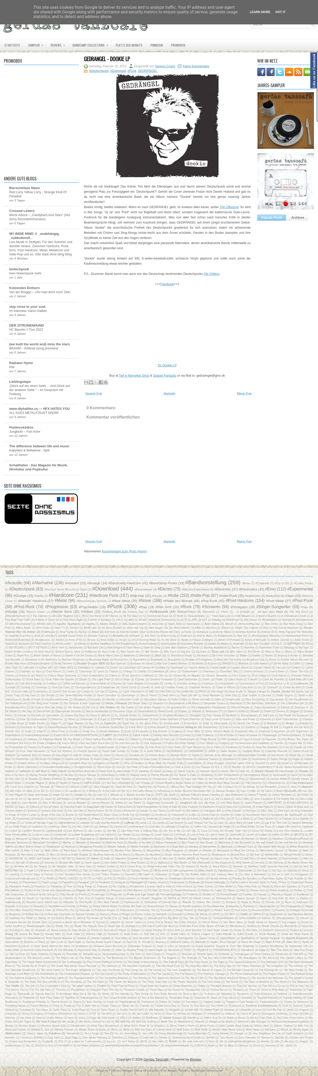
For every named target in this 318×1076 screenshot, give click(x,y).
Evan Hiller (193, 731)
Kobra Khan (208, 814)
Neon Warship (269, 858)
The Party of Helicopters (132, 973)
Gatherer (10, 755)
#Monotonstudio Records (92, 601)
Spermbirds (12, 942)
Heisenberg (108, 775)
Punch (30, 898)
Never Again (92, 862)
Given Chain (101, 759)
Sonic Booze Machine (59, 938)
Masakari (95, 842)
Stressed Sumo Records (108, 946)
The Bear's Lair (65, 958)
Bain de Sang (152, 647)
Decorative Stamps (155, 699)
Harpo (169, 771)
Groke (8, 767)
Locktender (60, 834)
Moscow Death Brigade (74, 854)
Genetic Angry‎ (157, 755)
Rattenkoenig (13, 902)
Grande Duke (175, 763)
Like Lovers (95, 830)
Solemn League (200, 934)
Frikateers (231, 747)
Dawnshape (128, 695)
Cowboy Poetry (174, 687)
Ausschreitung (147, 643)
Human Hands (300, 778)
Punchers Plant (48, 898)
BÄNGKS (228, 663)
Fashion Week (52, 739)
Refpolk (186, 902)
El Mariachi (270, 723)
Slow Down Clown (217, 930)
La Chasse (285, 818)
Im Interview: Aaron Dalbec (28, 311)
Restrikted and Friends (61, 906)
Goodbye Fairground (52, 763)
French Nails (173, 747)
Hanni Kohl (105, 771)
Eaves (227, 719)
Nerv (8, 862)
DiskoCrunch (165, 711)
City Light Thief (101, 679)
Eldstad (304, 723)
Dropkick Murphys (174, 715)
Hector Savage (87, 775)
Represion (302, 902)
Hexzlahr (307, 775)
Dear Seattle (249, 695)
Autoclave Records (192, 643)
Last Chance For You (200, 822)
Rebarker (68, 902)
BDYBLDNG (16, 647)
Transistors (191, 1001)
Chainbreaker (189, 671)
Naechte (81, 858)
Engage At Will (269, 727)
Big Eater (201, 651)
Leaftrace (37, 826)
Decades (96, 699)
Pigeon (81, 890)
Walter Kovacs (172, 1017)
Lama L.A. (146, 822)
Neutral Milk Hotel (69, 862)
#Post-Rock (24, 607)
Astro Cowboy (42, 643)
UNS (141, 1009)
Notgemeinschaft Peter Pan (163, 866)
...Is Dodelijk (242, 611)
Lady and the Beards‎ (107, 822)
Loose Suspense (83, 834)
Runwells (177, 914)
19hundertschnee (15, 616)
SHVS (216, 914)
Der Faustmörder (299, 699)
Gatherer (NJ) (29, 755)
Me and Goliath (265, 842)
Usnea (80, 1013)
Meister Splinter (116, 846)
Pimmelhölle (98, 890)
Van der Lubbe (140, 1013)
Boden (269, 655)
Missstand (223, 850)
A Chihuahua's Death (293, 616)
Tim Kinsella (122, 993)
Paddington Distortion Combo (186, 878)
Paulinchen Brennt (302, 882)
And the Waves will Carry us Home (170, 631)
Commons (208, 683)
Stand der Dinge (251, 942)
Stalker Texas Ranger (223, 942)
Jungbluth (185, 802)
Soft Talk (149, 934)
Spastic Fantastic (164, 375)
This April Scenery (221, 986)
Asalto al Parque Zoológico (197, 639)
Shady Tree (62, 926)
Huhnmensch (257, 778)
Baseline (249, 647)
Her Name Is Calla (185, 775)
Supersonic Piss (87, 950)
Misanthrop (153, 850)
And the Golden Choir (133, 631)
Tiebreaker (295, 989)
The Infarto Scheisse (248, 965)
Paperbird (68, 882)
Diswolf (254, 711)
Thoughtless (78, 989)
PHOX (99, 878)
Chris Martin (278, 675)
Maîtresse (224, 842)
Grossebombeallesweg (56, 767)
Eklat (206, 723)
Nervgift (20, 862)
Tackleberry (247, 950)
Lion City (191, 830)
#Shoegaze (239, 607)
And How (109, 631)
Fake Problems (204, 735)
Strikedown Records (140, 946)
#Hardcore (61, 595)
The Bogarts (169, 958)
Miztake (293, 850)
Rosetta (280, 910)
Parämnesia (177, 882)
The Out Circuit (104, 973)
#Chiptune (262, 583)
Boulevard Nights (99, 659)
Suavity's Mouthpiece (271, 946)
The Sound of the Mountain (267, 978)
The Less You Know (108, 970)
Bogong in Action (288, 655)
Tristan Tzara (109, 1005)
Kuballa (124, 818)
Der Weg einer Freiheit (44, 703)
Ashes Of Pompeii (229, 639)
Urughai (38, 1013)
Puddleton (303, 894)
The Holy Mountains (197, 965)
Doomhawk (52, 715)
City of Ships (122, 679)
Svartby (106, 950)
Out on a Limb (280, 874)
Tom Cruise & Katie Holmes (119, 997)
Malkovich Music (151, 838)
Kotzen (52, 818)
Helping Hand (138, 775)
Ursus (25, 1013)
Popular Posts (271, 217)
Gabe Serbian (228, 751)
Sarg (125, 918)
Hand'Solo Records (83, 771)
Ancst (95, 631)
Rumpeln (161, 914)
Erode (73, 731)
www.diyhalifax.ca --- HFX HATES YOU (39, 409)
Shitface (252, 926)
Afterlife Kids (44, 624)
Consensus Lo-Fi (279, 683)
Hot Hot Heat (216, 778)
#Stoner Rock (61, 612)
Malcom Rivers (128, 838)
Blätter (243, 655)
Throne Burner (219, 989)
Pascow (194, 882)
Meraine (193, 846)
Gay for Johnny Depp (86, 755)
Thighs (201, 986)
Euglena (177, 731)
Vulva (81, 1017)
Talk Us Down (17, 954)
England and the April (296, 727)
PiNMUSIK (157, 45)
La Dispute (302, 818)
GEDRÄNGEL (147, 71)
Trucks (185, 1005)
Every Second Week (217, 731)
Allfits (198, 627)
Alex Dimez (271, 624)
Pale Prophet (295, 878)
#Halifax (39, 596)
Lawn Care (253, 822)
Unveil (290, 1009)
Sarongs (138, 918)
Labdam (85, 822)
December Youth (129, 699)
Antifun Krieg (168, 635)
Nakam (95, 858)
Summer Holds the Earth (38, 950)
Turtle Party (60, 1009)
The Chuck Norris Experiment (39, 962)
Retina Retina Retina (105, 906)
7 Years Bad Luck (220, 616)
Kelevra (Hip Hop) (52, 810)
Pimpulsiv (116, 890)
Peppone (102, 886)
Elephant (10, 727)
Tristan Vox (128, 1005)
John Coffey (242, 798)
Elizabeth (88, 727)
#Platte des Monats (178, 601)
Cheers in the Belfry (31, 675)
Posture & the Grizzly (42, 894)
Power (82, 894)
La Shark (10, 822)
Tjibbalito (226, 993)
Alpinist (226, 627)
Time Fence (141, 993)
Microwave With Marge (271, 846)
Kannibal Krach (73, 806)
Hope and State (194, 778)
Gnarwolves (259, 759)
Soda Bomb (131, 934)
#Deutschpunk (99, 71)
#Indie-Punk (228, 596)
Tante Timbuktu (39, 954)
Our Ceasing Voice (222, 874)
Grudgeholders (83, 767)
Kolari (238, 814)
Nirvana (259, 862)
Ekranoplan (221, 723)
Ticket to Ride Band (272, 989)
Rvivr (190, 914)
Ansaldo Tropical (98, 635)
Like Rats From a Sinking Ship (139, 830)
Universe (229, 1009)
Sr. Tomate (144, 942)
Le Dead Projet (18, 826)
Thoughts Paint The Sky (104, 989)
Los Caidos (106, 834)
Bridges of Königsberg (199, 659)
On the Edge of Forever (38, 874)
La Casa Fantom (263, 818)
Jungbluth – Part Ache (24, 431)
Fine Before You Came (295, 739)
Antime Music (205, 635)
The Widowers (300, 981)
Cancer (114, 667)
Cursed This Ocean (64, 691)
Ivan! (100, 794)
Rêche (203, 914)
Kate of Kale (170, 806)
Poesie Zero (257, 890)
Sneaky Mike (53, 934)
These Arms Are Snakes (153, 986)
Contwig (25, 687)
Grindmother (301, 763)
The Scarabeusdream (81, 978)
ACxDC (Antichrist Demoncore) (157, 619)
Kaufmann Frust (212, 806)
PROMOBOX (178, 45)
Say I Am (188, 918)
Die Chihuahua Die (292, 703)
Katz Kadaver (190, 806)
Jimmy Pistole (191, 798)
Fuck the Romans (61, 751)
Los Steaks (124, 834)
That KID (298, 954)
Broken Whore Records (295, 659)
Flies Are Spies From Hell (95, 743)
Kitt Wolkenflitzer (89, 814)
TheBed (101, 986)
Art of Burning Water (144, 639)
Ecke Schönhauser (287, 719)
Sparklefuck (248, 938)
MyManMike (272, 854)
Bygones (212, 663)
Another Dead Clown (70, 635)
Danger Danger (256, 691)
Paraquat (120, 882)
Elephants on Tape (32, 727)
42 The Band (130, 616)
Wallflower (152, 1017)
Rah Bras (278, 898)
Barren (236, 647)
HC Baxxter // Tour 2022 (26, 329)
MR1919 (299, 834)
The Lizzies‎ (154, 970)
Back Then (58, 647)
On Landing (12, 874)
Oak (85, 870)
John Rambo (29, 802)
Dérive (71, 719)
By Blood (197, 663)
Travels (287, 1001)
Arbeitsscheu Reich (297, 635)
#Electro (165, 589)
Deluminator (233, 699)
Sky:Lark (109, 930)
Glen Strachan (184, 759)
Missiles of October (200, 850)
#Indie (173, 595)
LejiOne (185, 826)
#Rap (143, 607)
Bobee (256, 655)
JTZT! (159, 794)
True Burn (200, 1005)
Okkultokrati (245, 870)
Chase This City (299, 671)
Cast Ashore (53, 671)
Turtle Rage (78, 1009)
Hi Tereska (31, 778)
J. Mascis (113, 794)
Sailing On (44, 918)
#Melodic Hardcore (32, 601)
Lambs (161, 822)
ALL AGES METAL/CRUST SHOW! (34, 413)
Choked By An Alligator (187, 675)
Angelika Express (19, 635)
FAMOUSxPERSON (86, 735)
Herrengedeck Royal (256, 775)
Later (221, 822)
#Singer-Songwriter (273, 607)
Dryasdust (196, 715)
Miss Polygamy (174, 850)
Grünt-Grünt (104, 767)
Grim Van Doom (279, 763)
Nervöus (34, 862)
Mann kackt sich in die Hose (221, 838)
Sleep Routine (153, 930)
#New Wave (121, 601)
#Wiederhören (186, 611)
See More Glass (233, 922)
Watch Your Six (213, 1017)
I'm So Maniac (247, 786)
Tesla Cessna (262, 954)
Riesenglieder (267, 906)
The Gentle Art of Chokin (31, 965)
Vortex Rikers (55, 1017)
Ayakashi (238, 643)
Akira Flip (157, 624)
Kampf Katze (51, 806)
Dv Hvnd (285, 715)
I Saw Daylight (101, 786)
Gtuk (119, 767)
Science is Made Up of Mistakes (71, 922)
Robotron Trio (147, 910)
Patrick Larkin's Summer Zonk (248, 882)
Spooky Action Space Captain (104, 942)
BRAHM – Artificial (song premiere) (33, 348)
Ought (176, 874)
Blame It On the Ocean (79, 655)
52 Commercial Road (155, 616)
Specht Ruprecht (297, 938)
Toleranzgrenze (89, 997)
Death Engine (284, 695)
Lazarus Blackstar (302, 822)
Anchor (82, 631)
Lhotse (13, 830)
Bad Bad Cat (95, 647)
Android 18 (267, 631)
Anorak (49, 635)
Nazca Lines (221, 858)
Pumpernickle (13, 898)
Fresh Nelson (194, 747)
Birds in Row (273, 651)
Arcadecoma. (43, 639)
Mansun (250, 838)
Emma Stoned (156, 727)
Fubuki (298, 747)
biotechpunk (19, 269)
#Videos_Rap (136, 611)
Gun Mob (131, 767)
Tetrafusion (281, 954)
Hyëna (76, 783)
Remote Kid (273, 902)
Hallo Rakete (59, 771)
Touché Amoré (59, 1001)
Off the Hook (160, 870)
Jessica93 (101, 798)
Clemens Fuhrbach (161, 679)
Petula (265, 886)
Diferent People (240, 707)
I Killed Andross (275, 783)
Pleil (242, 890)
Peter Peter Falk (247, 886)
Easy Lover (211, 719)
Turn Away (42, 1009)
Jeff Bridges (63, 798)
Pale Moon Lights (272, 878)
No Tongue (40, 866)
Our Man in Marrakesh (252, 874)
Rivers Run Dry (65, 910)
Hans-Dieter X (125, 771)
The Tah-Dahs (95, 981)
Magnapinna (87, 838)
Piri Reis (153, 890)
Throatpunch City (195, 989)
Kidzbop (251, 810)
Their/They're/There (122, 986)
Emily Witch (136, 727)
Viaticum (230, 1013)
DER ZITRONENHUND (26, 325)
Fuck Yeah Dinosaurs (32, 751)
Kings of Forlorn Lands (22, 814)
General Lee (136, 755)
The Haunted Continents (136, 965)
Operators (161, 874)
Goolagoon (98, 763)
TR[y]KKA (202, 950)
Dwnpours (303, 715)
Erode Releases (110, 731)
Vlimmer (10, 1017)
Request (39, 906)
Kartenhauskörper (147, 806)
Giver (116, 759)
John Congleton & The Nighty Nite (274, 798)
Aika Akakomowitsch (134, 624)
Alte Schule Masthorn (286, 627)
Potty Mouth (67, 894)
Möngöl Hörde (292, 854)
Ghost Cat (295, 755)
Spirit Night (74, 942)
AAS (131, 619)
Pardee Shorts (156, 882)
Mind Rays (70, 850)
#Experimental (300, 589)
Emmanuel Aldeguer (183, 727)
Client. (206, 679)
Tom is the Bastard (153, 997)
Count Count (128, 687)
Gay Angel (62, 755)
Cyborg (113, 691)
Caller (296, 663)
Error (128, 731)
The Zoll (30, 986)
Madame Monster (64, 838)
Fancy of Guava (247, 735)
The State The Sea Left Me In (42, 981)
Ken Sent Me (75, 810)
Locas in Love (40, 834)
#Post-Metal (275, 601)
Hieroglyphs (74, 778)
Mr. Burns (124, 854)
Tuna (296, 1005)
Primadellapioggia (171, 894)
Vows (70, 1017)
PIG (110, 878)
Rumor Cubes (143, 914)
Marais (263, 838)
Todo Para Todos (49, 997)
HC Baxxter (234, 767)
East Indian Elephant (165, 719)
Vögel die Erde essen (102, 1017)
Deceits (110, 699)
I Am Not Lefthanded (117, 783)
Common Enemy (187, 683)
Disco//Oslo (43, 711)
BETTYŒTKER (37, 647)
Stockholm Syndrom (17, 946)
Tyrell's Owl (126, 1009)
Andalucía (202, 631)
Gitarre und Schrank (77, 759)
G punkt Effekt (152, 751)
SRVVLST (259, 914)
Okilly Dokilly (205, 870)
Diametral (236, 703)
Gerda (196, 755)
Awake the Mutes (218, 643)
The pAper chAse (81, 986)
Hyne (52, 783)
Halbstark (25, 771)
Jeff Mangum (83, 798)
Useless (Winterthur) (60, 1013)
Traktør (176, 1001)
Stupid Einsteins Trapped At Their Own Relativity (224, 946)
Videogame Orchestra (275, 1013)
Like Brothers (75, 830)
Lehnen (118, 826)
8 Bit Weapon (243, 616)
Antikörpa (186, 635)
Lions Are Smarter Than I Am (230, 830)
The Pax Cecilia (160, 973)
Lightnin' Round (31, 830)
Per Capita (119, 886)
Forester (279, 743)
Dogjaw (294, 711)
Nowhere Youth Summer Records (268, 866)
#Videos (87, 612)
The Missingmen (269, 970)
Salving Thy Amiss (88, 918)
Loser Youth (162, 834)
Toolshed (246, 997)
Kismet (70, 814)
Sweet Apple (155, 950)
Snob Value (73, 934)
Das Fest (30, 695)
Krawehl (110, 818)
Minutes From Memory (128, 850)
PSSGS (122, 878)
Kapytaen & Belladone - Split (29, 450)
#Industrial (273, 595)
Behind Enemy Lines (67, 651)
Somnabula (34, 938)
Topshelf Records (267, 997)
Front (286, 747)
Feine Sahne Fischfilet (99, 739)
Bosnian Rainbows (73, 659)
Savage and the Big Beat (163, 918)
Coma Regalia (134, 683)
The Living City (134, 970)
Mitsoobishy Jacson (271, 850)
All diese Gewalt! (112, 627)
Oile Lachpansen (183, 870)
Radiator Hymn (21, 363)
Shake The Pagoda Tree (88, 926)
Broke (272, 659)
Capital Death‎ (218, 667)
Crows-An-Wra (292, 687)
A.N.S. (120, 619)
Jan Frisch (302, 794)
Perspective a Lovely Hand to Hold (150, 886)
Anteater (118, 635)
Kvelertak (152, 818)
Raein (263, 898)
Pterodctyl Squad (281, 894)
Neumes (49, 862)
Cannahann (130, 667)
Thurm (252, 989)
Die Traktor (127, 707)
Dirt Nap (27, 711)
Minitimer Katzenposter (96, 850)
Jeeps (48, 798)
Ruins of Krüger (120, 914)
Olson (305, 870)
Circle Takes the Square (59, 679)
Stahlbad (200, 942)
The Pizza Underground (244, 973)
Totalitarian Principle (34, 1001)
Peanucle (40, 886)
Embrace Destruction (111, 727)
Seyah (305, 922)
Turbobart (25, 1009)
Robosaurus (127, 910)
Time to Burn (190, 993)
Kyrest (194, 818)
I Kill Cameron (253, 783)
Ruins (103, 914)
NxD (306, 866)
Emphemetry (210, 727)
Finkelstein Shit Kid (16, 743)
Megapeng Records (91, 846)
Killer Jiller (267, 810)
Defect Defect (179, 699)
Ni (151, 862)
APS (194, 619)
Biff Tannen (152, 651)
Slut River (252, 930)
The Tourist (232, 981)
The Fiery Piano (198, 962)
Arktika (60, 639)
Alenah (229, 624)
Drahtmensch (150, 715)
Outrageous (302, 874)
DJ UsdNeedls (185, 691)
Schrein (304, 918)
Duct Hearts (214, 715)
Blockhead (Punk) (181, 655)
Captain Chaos (240, 667)
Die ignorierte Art (176, 707)
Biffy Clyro (170, 651)
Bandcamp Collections (92, 43)
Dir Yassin (11, 711)
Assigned (24, 643)
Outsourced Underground (20, 878)
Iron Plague (16, 794)
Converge (41, 687)
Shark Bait (114, 926)
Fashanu (32, 739)
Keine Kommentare (196, 66)
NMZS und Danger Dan (42, 858)
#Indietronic (252, 595)
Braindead (157, 659)
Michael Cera (245, 846)
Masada (80, 842)
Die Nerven (74, 707)
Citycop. (140, 679)
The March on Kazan (209, 970)
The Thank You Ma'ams (123, 981)
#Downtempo (143, 589)
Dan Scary (217, 691)
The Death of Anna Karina (142, 962)
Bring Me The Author (229, 659)
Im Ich (41, 791)
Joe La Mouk (223, 798)
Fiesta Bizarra (208, 739)
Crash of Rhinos (225, 687)
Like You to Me (172, 830)
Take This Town (279, 950)
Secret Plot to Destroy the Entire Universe (172, 922)
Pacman (159, 878)
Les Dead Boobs (245, 826)
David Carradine (106, 695)
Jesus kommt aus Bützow (127, 798)
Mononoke (27, 854)
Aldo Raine (212, 623)
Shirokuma (236, 926)
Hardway (144, 771)
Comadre (153, 683)
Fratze (123, 747)
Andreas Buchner (246, 631)
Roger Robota (184, 910)
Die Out (90, 707)
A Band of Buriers (266, 616)
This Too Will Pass (40, 989)
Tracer (110, 1001)
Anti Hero (150, 635)
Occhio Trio (119, 870)
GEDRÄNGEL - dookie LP (107, 58)
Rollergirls (204, 910)
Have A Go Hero (14, 775)
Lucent (250, 834)
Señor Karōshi (13, 926)
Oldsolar (292, 870)
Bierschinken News (24, 188)
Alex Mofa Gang (293, 624)
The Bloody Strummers (142, 958)
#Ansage (93, 583)
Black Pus (23, 655)
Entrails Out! (12, 731)
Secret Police (210, 922)
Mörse (309, 854)
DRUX (202, 691)
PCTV (87, 878)
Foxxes (32, 747)
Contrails (10, 687)
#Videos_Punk (111, 611)
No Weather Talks (63, 866)
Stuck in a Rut (165, 946)
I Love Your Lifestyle (22, 786)
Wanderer (193, 1017)
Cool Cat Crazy (61, 687)
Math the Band (114, 842)
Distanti (196, 711)
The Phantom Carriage (211, 973)
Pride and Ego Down (141, 894)
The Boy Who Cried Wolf (217, 958)
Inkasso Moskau (225, 791)
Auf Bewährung (125, 643)
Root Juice (240, 910)
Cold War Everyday (30, 683)
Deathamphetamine (57, 699)
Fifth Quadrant (230, 739)
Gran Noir (155, 763)
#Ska (304, 607)
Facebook (167, 284)
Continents (301, 683)
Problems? (209, 894)
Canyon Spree (196, 667)
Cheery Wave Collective (62, 675)
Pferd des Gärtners (285, 886)
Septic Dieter (255, 922)
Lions (204, 830)
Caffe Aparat (260, 663)
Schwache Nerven (16, 922)
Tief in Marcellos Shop (134, 375)
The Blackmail (114, 958)
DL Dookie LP (167, 365)
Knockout (160, 814)
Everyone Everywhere (272, 731)
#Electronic (222, 589)
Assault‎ (9, 643)
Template (187, 954)
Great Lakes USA (240, 763)
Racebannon (223, 898)
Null (296, 866)
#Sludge (11, 612)
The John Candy (51, 970)
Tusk (93, 1009)
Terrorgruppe (242, 954)
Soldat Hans (178, 934)
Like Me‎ (111, 830)
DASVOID (166, 691)
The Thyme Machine (184, 981)
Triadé (68, 1005)
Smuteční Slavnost (274, 930)
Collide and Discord (73, 683)
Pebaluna (56, 886)
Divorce (280, 711)
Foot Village (207, 743)
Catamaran (85, 671)
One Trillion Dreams (107, 874)
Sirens (94, 930)
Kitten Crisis (111, 814)
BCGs (309, 643)
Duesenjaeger (249, 715)
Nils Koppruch (222, 862)
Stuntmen (184, 946)
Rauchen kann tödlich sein (42, 902)
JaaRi (171, 794)
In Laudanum (73, 791)
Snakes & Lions (299, 930)
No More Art (21, 866)
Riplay (309, 906)
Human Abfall (278, 778)
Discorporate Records (68, 711)
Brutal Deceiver (63, 663)
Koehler (225, 814)
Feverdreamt (187, 739)
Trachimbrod (127, 1001)
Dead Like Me (189, 695)
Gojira (296, 759)
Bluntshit (202, 655)
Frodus (246, 747)
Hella (123, 775)
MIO (286, 834)
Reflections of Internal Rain (160, 902)
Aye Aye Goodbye (259, 643)
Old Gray (261, 870)
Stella (305, 942)
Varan (157, 1013)
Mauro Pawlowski (166, 842)
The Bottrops (189, 958)
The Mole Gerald (293, 970)
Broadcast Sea (255, 659)
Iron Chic (307, 791)
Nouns (204, 866)
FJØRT (107, 735)
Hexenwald (279, 775)
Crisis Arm (246, 687)
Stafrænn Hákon (180, 942)
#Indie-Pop (200, 595)
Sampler (37, 43)
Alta (265, 627)
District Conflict (237, 711)
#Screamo (211, 607)
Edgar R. (56, 723)
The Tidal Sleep (211, 981)
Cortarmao (108, 687)
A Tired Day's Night (71, 619)
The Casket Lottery (291, 958)
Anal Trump (67, 631)
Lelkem (198, 826)
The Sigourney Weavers (166, 978)
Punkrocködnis (21, 427)
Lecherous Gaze (57, 826)
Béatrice (243, 663)
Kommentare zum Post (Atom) (124, 551)
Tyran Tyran (108, 1009)
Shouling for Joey (19, 930)
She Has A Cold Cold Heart (158, 926)
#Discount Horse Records (59, 589)
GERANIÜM (195, 751)
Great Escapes (216, 763)
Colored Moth (98, 683)
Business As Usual (142, 663)
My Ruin (255, 854)
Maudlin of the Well (139, 842)
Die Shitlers (107, 707)
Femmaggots (151, 739)
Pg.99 (305, 886)
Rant (292, 898)
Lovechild (235, 834)
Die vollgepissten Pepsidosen (208, 707)
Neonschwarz (291, 858)
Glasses (167, 759)
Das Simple (48, 695)
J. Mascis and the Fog (137, 794)
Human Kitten (13, 783)
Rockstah (165, 910)
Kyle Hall (180, 818)
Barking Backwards (215, 647)
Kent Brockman (126, 810)
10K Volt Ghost (298, 611)
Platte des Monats (129, 45)
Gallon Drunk (301, 751)
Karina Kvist (125, 806)
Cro (259, 687)
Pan (310, 878)
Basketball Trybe (269, 647)
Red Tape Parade (108, 902)
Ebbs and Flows (245, 719)
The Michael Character (240, 970)
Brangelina (174, 659)
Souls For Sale (164, 938)
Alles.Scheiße (181, 627)
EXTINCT (117, 719)
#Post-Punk (302, 600)
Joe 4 (207, 798)
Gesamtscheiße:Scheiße (251, 755)
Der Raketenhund (15, 703)
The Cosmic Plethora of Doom (105, 962)
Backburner (76, 647)
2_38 (82, 616)
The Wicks (280, 981)
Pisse (166, 890)
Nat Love (167, 858)
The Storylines (73, 981)
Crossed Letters (22, 211)
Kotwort (39, 818)
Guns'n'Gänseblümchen (156, 767)
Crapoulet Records (200, 687)
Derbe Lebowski (116, 703)
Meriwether (209, 846)
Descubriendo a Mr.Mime (183, 703)
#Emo (270, 589)
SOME (244, 914)
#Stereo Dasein (35, 611)
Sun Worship (65, 950)
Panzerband (30, 882)
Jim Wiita (152, 798)
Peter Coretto (205, 886)
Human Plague (35, 783)
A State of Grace (45, 619)
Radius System (245, 898)
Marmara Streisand (16, 842)
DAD (152, 691)
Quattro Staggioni (151, 898)
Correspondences (85, 687)
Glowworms (230, 759)
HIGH (249, 767)
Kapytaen (93, 806)
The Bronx (268, 958)
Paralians (104, 882)
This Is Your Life (299, 986)
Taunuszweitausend (113, 954)
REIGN (172, 898)
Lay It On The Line (276, 822)
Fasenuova (15, 739)
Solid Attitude (224, 934)
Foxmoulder (16, 747)
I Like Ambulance (301, 782)
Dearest (266, 695)
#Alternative (42, 583)
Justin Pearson (253, 802)
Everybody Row (244, 731)
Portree (298, 890)
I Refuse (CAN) (78, 786)
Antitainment (225, 635)
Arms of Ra (75, 639)
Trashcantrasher (269, 1001)
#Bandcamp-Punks (163, 583)
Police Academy (279, 890)
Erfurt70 (41, 731)
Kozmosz (67, 818)
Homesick (142, 778)
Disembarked (145, 711)
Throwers (238, 989)
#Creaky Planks (303, 583)
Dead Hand (168, 695)
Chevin (113, 675)
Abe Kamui (250, 619)
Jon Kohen (134, 802)
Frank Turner (84, 747)
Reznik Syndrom (192, 906)
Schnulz (266, 918)
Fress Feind (213, 747)
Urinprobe (11, 1013)
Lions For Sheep (262, 830)
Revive (174, 906)
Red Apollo (85, 902)
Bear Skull (44, 651)
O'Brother (43, 870)
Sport (129, 942)
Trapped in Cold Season (240, 1001)
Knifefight (145, 814)
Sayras (203, 918)
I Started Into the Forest (151, 786)
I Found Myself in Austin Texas (173, 783)
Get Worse (277, 755)
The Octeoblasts (44, 973)
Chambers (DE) (229, 671)
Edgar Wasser (75, 723)
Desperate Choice (214, 703)
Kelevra (32, 810)
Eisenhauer (191, 723)
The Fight (218, 962)
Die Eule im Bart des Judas (47, 707)
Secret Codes (133, 922)
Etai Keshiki (160, 731)
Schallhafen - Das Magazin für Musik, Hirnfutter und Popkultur (38, 467)
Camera (100, 667)
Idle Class (16, 791)
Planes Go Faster (211, 890)
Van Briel (106, 1013)
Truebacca (234, 1005)
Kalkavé (34, 806)
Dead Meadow (211, 695)
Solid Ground (245, 934)
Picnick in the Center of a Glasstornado (47, 890)
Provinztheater (229, 894)
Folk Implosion (152, 743)
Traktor (163, 1001)
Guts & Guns (183, 767)
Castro (70, 671)
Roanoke (84, 910)
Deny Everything (255, 699)
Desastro (158, 703)
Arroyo (123, 639)
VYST (92, 1013)
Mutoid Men (238, 854)
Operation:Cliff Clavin (137, 874)
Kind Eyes (284, 810)
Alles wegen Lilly (158, 627)
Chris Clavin (239, 675)
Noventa (238, 866)
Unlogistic (245, 1009)
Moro (53, 854)
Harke (157, 771)
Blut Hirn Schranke (224, 655)
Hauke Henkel (264, 771)
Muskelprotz (219, 854)
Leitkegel (170, 826)
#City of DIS (282, 583)
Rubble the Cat (34, 914)
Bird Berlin (254, 651)
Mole (306, 850)
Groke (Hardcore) (27, 767)
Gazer (107, 755)
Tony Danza (229, 997)
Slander (136, 930)
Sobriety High (94, 934)
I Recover (44, 786)
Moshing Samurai (103, 854)
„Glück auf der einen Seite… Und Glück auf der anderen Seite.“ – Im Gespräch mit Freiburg (39, 390)
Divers (267, 711)
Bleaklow (129, 655)
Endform (250, 727)
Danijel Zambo (280, 691)
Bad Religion (115, 647)
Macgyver (21, 838)
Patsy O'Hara (278, 882)
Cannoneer (176, 667)
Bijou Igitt (218, 651)
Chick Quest (129, 675)
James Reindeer (282, 794)
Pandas (13, 882)
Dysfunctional (38, 719)
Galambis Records (276, 751)
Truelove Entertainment (261, 1005)
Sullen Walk (12, 950)
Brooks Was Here (15, 663)
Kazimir (246, 806)
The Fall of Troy (173, 961)
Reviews (59, 43)
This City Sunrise (247, 986)
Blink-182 (160, 655)
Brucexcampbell (40, 663)
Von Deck (25, 1017)
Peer (70, 886)
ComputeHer (226, 683)
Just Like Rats (206, 802)
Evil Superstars (300, 731)
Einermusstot (171, 723)
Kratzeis (82, 818)
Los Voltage (143, 834)
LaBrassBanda (66, 822)
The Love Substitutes (179, 970)
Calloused (28, 667)
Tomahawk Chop (179, 997)
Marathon (278, 838)
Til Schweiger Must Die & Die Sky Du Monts (83, 993)
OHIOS (58, 870)
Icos (283, 786)
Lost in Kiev (197, 834)
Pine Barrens (135, 890)
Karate (109, 806)
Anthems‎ (134, 635)
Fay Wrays (74, 739)
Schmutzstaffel (247, 918)
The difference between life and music (39, 446)
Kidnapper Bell (212, 810)
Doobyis (36, 715)
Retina (84, 906)
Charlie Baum (277, 671)
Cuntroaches (40, 691)
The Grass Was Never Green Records (73, 965)
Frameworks (64, 747)
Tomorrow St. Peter (205, 997)
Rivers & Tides (42, 910)
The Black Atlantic (90, 958)
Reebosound (131, 902)
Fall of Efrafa (225, 735)
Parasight (136, 882)
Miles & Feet (31, 850)
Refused (231, 902)
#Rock (186, 607)
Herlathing (207, 775)
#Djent (83, 589)
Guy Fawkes (202, 767)
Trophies (145, 1005)
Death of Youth (32, 699)
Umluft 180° (192, 1009)
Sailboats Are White (21, 918)
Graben (139, 763)
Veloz (169, 1013)
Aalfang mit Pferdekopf (225, 619)
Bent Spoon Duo (130, 651)
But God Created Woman (172, 663)
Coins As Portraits (273, 679)
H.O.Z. (219, 767)
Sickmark (40, 930)
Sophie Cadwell (100, 938)
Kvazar (137, 818)
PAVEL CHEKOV (69, 878)
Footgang (224, 743)
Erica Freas (58, 731)
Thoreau (61, 989)
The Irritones (295, 965)
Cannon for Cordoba (153, 667)
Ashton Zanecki (280, 639)
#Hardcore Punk (103, 595)
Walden (136, 1017)
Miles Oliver (52, 850)
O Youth (28, 870)
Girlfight (56, 759)
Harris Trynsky (186, 771)
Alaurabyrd (193, 624)
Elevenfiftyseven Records (63, 727)
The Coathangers (72, 962)
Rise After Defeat (19, 910)
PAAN (50, 878)
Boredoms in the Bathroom (41, 659)
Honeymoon (160, 778)
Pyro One (84, 898)
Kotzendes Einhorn (24, 288)
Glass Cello (150, 759)
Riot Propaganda (291, 906)
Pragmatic (116, 894)
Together (70, 997)
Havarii (303, 771)
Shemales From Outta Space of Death (202, 926)
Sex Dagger (289, 922)
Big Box (186, 651)
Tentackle (223, 954)
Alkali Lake (90, 627)
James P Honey (257, 794)
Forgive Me (295, 743)
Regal (244, 902)
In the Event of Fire (113, 791)
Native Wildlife (186, 858)
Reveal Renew (156, 906)
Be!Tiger (304, 647)
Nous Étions (220, 866)
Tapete (57, 954)
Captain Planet (262, 667)
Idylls (29, 791)
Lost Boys (180, 834)
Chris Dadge (259, 675)
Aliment (74, 627)
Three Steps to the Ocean (165, 989)
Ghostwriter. (23, 759)
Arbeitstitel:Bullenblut (17, 639)
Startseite (12, 45)
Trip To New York (86, 1005)
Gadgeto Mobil (251, 751)
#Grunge (19, 596)
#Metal (61, 600)
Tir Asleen (210, 993)
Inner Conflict (248, 791)
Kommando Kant (256, 814)
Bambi (195, 647)
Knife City (129, 814)
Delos (217, 699)
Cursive (85, 691)
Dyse (22, 719)
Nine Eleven (243, 862)
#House (157, 595)
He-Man (69, 775)
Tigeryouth (23, 993)
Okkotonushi (225, 870)
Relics (256, 902)
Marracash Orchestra (45, 842)
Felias (120, 739)
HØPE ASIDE (92, 783)
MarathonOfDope (299, 838)
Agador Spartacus (69, 623)
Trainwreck (147, 1001)
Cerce (173, 671)
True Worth (216, 1005)
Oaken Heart (100, 870)
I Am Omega (142, 783)
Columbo (116, 683)
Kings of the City (51, 814)
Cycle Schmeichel (133, 691)
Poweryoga (98, 894)
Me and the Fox (288, 842)
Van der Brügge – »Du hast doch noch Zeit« (40, 292)
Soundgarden (186, 938)
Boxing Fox (121, 659)
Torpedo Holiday (292, 997)
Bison (289, 651)
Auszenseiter (168, 643)
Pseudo (261, 894)
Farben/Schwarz (291, 735)
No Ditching (276, 862)
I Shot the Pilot (123, 786)
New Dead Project (115, 862)
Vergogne (197, 1013)
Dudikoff (231, 715)
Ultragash (174, 1009)
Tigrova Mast (43, 993)
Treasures (303, 1001)
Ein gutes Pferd (149, 723)
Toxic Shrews (94, 1001)
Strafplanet (81, 946)
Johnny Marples (76, 802)
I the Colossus (225, 786)
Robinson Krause (105, 910)
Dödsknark (86, 719)
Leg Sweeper (101, 826)
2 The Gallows (39, 616)
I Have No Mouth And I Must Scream (218, 783)
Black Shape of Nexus (47, 655)
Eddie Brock (16, 723)
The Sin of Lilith (194, 978)
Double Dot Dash (75, 715)
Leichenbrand (135, 826)
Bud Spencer (118, 663)
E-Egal (102, 719)
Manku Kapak (187, 838)
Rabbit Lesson (202, 898)
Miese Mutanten (299, 846)
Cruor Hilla (21, 691)
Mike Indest (12, 850)
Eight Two (128, 723)
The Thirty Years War (154, 981)
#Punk (131, 71)
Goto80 (114, 763)
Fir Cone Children (44, 743)
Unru (259, 1009)
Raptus (304, 898)
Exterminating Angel (37, 735)
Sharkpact (131, 926)
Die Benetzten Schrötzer (261, 703)
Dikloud (285, 707)
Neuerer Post (93, 393)
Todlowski (29, 997)
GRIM (211, 751)
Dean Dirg (231, 695)
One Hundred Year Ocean (74, 874)
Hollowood (103, 778)
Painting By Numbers (244, 878)
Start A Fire (273, 941)
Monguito (10, 854)
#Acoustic (14, 583)
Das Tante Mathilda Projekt (75, 695)
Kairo (22, 806)
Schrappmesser (285, 918)
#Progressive (56, 607)
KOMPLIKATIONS (298, 802)
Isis (67, 794)
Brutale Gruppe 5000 (91, 663)
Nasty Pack (150, 858)
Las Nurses (176, 822)
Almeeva (211, 627)
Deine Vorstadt (201, 699)
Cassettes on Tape (30, 671)
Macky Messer (40, 838)
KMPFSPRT (274, 802)
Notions (190, 866)
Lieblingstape (20, 382)
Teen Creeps (153, 954)
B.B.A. (278, 643)
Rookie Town (222, 910)
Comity (168, 683)
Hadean (9, 771)
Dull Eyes (268, 715)
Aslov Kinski (301, 639)
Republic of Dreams (17, 906)
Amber (31, 631)
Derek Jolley (140, 703)
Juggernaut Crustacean (160, 802)
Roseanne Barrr (261, 910)
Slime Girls (173, 930)
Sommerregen (13, 938)
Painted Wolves (218, 878)
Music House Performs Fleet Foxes (186, 854)
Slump (237, 930)
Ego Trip (94, 723)
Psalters (247, 894)
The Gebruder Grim (272, 962)
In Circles (55, 791)
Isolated (78, 794)
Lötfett (275, 834)
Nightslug (163, 862)
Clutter (219, 679)
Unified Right (211, 1009)
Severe (272, 922)
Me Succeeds (243, 842)
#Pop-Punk (209, 601)
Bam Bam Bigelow (176, 647)
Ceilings (127, 671)
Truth (285, 1005)
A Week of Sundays (99, 619)
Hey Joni (14, 778)
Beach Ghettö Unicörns (19, 651)
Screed (100, 922)
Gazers (120, 755)
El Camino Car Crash (246, 723)
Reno (288, 902)
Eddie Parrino (37, 723)
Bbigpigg (289, 647)
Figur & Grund (251, 739)
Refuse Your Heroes (208, 902)
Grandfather (195, 763)
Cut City (99, 691)
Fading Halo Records (165, 735)
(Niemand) (208, 611)
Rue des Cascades (59, 914)
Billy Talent (236, 651)
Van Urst (122, 1013)
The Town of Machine (256, 981)
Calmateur (84, 667)
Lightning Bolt (54, 830)
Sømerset (173, 950)
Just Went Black (230, 802)
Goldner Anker (26, 763)
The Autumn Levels (38, 958)
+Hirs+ (224, 611)
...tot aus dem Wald (269, 611)
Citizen (83, 679)
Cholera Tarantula (216, 675)
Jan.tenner (33, 798)
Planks (231, 890)
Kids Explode (234, 810)
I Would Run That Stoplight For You (191, 786)
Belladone (91, 651)
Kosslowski (22, 818)
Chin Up (163, 675)
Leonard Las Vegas (219, 826)
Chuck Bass (33, 679)
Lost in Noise (217, 834)
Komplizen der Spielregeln (287, 814)
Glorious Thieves (208, 759)
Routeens (15, 914)
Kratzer (96, 818)
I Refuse (60, 786)
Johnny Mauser (100, 802)
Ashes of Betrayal (255, 639)
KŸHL (221, 818)
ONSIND (73, 870)
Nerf (306, 858)
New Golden (138, 862)
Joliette (119, 802)
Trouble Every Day (165, 1005)
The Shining (140, 978)
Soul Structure (141, 938)
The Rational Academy (22, 978)
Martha (67, 842)
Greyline (260, 763)
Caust (100, 671)
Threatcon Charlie (134, 989)
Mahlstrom (107, 838)
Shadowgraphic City (39, 926)
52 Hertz (178, 616)
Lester (280, 826)
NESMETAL (16, 858)
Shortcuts (307, 926)
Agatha (90, 624)
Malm (169, 838)
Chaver (9, 675)
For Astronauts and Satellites (252, 743)
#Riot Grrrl (164, 607)
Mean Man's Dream (30, 846)
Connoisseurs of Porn (251, 683)
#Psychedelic (88, 607)
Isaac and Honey (38, 794)
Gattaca (46, 755)
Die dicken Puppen (150, 707)
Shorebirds (290, 926)
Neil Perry (250, 858)
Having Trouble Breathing (44, 775)
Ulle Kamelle (156, 1009)
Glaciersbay (132, 759)
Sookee (81, 938)
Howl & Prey (237, 778)
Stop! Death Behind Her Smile (52, 946)
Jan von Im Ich (14, 798)
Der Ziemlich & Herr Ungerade (82, 703)
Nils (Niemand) (201, 862)
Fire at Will (68, 743)
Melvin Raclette (140, 846)
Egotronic (110, 723)
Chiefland (147, 675)
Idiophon (307, 786)
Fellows (133, 739)
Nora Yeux (85, 866)
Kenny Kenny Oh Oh (100, 810)
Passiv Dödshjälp (215, 882)
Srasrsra (160, 942)
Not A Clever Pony (131, 866)
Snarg (9, 933)
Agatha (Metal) (108, 624)
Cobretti (252, 679)
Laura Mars (235, 822)
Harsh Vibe (228, 771)
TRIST (188, 950)
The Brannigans (247, 958)
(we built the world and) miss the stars (39, 344)
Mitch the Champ (244, 850)
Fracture (47, 747)
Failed (187, 735)
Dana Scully (235, 691)
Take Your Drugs (303, 950)
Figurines (270, 739)
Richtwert (248, 906)
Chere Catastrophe (92, 675)
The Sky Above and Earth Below (227, 978)
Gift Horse (41, 759)
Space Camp (207, 938)
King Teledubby (304, 810)
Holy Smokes (123, 778)
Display (182, 711)
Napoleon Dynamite (127, 858)
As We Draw (168, 639)
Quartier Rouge (104, 898)
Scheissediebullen (223, 918)
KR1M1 (9, 806)
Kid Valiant (192, 810)
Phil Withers (12, 890)
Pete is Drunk (184, 886)
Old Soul (277, 870)
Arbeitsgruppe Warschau (266, 635)
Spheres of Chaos (34, 942)
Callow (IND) (65, 667)
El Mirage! (288, 723)
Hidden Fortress (52, 778)
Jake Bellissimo (234, 794)
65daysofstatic (196, 616)
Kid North (175, 810)
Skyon (122, 930)
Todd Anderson (263, 993)
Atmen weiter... (64, 643)
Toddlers (282, 993)
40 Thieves (111, 616)
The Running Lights (52, 978)
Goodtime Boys (78, 763)
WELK (123, 1017)
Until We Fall (274, 1009)
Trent (56, 1005)
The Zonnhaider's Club (52, 986)
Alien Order (43, 627)
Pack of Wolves (140, 878)
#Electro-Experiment (195, 589)
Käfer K (208, 818)
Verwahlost (213, 1013)
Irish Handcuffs (287, 790)
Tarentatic (72, 954)
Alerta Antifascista (249, 624)
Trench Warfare (39, 1005)
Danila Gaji (302, 691)
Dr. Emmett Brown (126, 715)
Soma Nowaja (267, 934)
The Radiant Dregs (302, 973)
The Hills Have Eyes (168, 965)
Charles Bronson (254, 671)
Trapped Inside (212, 1001)
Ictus (294, 786)
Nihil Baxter (180, 862)
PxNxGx (68, 898)
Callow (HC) (46, 667)
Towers (77, 1001)
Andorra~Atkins (222, 631)
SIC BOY (229, 914)
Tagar (262, 950)
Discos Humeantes (97, 711)
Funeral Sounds (87, 751)
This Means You (14, 989)
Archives (297, 217)
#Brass (246, 583)
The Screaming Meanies (113, 978)
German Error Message (218, 755)
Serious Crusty (165, 66)
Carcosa (281, 667)
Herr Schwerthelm (228, 775)
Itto (90, 794)
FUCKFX (122, 735)
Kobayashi (178, 814)
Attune (82, 643)
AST (204, 619)
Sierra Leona (58, 930)
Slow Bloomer (193, 930)
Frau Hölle (138, 747)
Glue (244, 759)
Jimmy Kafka (170, 798)
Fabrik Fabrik (141, 735)
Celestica (158, 671)
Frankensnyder (105, 747)
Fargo (309, 735)
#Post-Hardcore (240, 600)
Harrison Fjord (208, 771)
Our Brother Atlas (195, 874)
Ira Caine (266, 791)
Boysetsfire (139, 659)
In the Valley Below (141, 791)
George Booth (179, 755)
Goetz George (279, 759)
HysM (63, 783)
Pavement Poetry (19, 886)
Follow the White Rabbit (180, 743)
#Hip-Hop (137, 596)
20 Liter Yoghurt (62, 615)
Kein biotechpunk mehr (25, 273)
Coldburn (52, 683)
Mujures (140, 854)
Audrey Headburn (101, 643)
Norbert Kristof (105, 866)
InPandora (164, 791)
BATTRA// (294, 643)
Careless (295, 667)
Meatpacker (53, 846)
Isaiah (56, 794)
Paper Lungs (49, 882)
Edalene (308, 719)
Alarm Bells (175, 624)
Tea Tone (135, 954)
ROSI (185, 898)
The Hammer (109, 965)
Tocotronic (243, 993)
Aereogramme (304, 619)
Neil (236, 858)
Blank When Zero (108, 655)
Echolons (265, 719)
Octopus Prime (139, 870)
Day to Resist (149, 695)
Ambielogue (48, 631)
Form (310, 743)
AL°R (184, 619)
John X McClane (52, 802)
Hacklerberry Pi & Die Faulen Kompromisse (283, 767)
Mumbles (155, 854)
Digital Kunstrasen (265, 707)
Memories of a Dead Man (169, 846)
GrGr (127, 763)
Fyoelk (134, 751)
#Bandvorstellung (205, 582)
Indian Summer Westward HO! (193, 791)
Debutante (79, 699)
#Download (118, 71)
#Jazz (289, 596)
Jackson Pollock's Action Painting (200, 794)
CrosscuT (272, 687)
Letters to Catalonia (301, 826)
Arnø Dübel (107, 639)
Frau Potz (155, 747)
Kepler (144, 810)
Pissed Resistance (185, 890)
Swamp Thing (135, 950)
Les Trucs (265, 826)
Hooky (176, 778)
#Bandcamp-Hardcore (124, 583)
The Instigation (274, 965)
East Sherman (191, 719)
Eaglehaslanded (138, 719)
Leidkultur (154, 826)
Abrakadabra (269, 619)
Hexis (294, 775)
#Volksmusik (159, 612)
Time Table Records (166, 993)
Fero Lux (169, 739)
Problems (192, 894)
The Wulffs (12, 985)
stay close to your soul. (27, 307)
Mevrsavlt (226, 846)
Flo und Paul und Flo (127, 743)
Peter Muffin (225, 886)
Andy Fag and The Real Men (296, 631)
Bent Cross (108, 651)
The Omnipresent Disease (74, 973)
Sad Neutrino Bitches (300, 914)
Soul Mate (121, 938)
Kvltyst (167, 818)
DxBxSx (10, 719)
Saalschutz (276, 914)
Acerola (286, 619)
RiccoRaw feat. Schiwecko (223, 906)
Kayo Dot (231, 806)
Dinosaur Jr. (302, 707)
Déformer (57, 719)
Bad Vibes (133, 647)
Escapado (142, 731)
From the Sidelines (267, 747)
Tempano (171, 954)
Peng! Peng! (84, 886)
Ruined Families (85, 914)
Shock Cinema (270, 926)
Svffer (118, 950)
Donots (22, 715)
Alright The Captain (246, 627)
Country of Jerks (151, 687)
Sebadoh (115, 922)
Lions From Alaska (288, 830)
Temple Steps (205, 954)
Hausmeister (286, 771)
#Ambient (72, 583)
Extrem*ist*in (61, 735)
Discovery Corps (123, 711)
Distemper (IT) (214, 711)
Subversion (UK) (299, 946)
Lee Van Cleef (80, 826)
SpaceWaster (228, 938)
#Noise (144, 600)
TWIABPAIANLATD (224, 950)
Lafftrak (129, 822)
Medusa (70, 846)
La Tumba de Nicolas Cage (37, 822)
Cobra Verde (235, 679)
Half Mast (41, 771)
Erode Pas (89, 731)
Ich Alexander (268, 786)
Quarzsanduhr (127, 898)
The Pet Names (184, 973)
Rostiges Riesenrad (301, 910)
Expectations (13, 735)
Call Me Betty (280, 663)
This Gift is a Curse (273, 986)
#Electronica (248, 589)
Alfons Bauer (23, 627)
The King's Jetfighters (78, 970)
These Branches (183, 986)
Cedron (113, 671)
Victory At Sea (248, 1013)
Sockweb (113, 934)
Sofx (162, 934)
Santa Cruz (110, 918)
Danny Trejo (12, 695)
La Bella (244, 818)
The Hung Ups (222, 965)
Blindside (145, 655)
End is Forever (232, 727)
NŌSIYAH (11, 870)
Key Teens (159, 810)
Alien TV (60, 627)
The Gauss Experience (242, 962)
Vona (39, 1017)
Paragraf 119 (86, 882)
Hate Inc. (245, 771)
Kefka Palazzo (264, 806)
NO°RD (66, 858)
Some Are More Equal (295, 934)
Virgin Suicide (301, 1013)
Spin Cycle (56, 942)
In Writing (91, 791)
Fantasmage (269, 735)
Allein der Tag (135, 627)
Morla (41, 854)
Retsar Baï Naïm (132, 906)
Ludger (263, 834)
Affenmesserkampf (20, 624)
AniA (37, 635)
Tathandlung (90, 954)
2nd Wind (95, 616)
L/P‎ (232, 818)
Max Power (188, 842)
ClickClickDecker (187, 679)
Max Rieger (207, 842)
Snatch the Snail (29, 934)
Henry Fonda (160, 774)
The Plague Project (274, 973)
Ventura (181, 1013)
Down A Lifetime (100, 715)
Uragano (304, 1009)
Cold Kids (295, 679)
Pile (12, 367)
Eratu (28, 731)
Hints (89, 778)
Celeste (141, 671)
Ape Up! (242, 635)
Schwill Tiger (39, 922)
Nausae (204, 858)
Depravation (277, 699)
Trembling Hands (15, 1005)
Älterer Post (244, 393)
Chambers (209, 671)
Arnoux (91, 639)
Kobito (192, 814)
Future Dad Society (113, 751)
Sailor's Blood (63, 918)
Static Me (291, 942)
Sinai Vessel (78, 930)
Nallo (107, 858)
